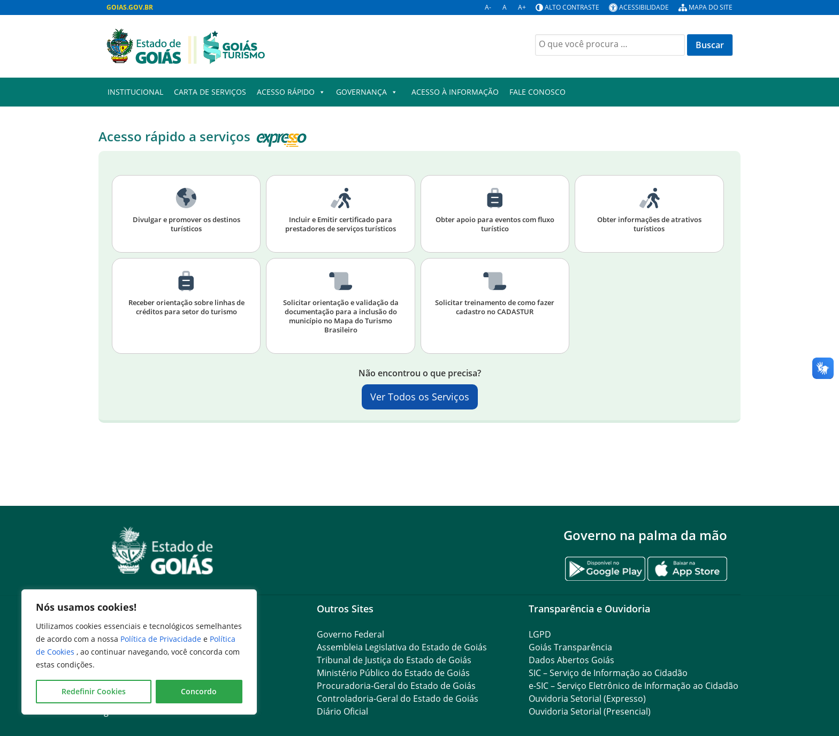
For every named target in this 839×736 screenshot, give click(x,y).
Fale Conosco (537, 92)
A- (488, 7)
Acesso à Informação (455, 92)
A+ (522, 7)
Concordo (199, 691)
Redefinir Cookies (94, 691)
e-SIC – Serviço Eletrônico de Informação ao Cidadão (633, 686)
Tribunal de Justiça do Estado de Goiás (394, 660)
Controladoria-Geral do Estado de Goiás (397, 698)
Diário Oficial (342, 711)
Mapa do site (711, 7)
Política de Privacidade (161, 639)
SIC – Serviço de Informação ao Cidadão (608, 673)
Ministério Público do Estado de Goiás (393, 673)
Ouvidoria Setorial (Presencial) (590, 711)
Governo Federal (350, 634)
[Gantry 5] (162, 550)
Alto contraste (572, 7)
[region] (139, 652)
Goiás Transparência (570, 647)
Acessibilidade (644, 7)
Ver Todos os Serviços (419, 396)
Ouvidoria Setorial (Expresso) (587, 698)
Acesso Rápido (291, 92)
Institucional (135, 92)
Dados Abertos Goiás (571, 660)
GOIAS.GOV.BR (129, 7)
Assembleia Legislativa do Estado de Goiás (402, 647)
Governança (367, 92)
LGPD (540, 634)
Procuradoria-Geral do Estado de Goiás (396, 686)
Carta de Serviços (210, 92)
